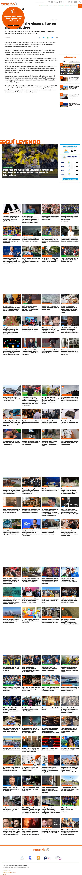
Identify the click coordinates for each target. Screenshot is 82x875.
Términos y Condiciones (9, 872)
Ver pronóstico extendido (70, 179)
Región (55, 6)
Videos (75, 6)
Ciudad (50, 6)
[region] (41, 13)
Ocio (71, 6)
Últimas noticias (43, 6)
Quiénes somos (6, 871)
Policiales (60, 6)
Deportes (67, 6)
